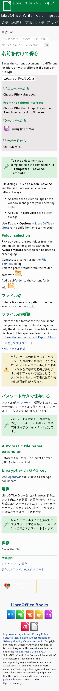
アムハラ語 (35, 22)
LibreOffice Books (29, 604)
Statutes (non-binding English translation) (27, 637)
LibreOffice (11, 15)
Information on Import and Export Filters (29, 337)
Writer (28, 15)
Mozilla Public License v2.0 (30, 651)
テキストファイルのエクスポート (23, 569)
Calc (39, 15)
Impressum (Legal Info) (16, 634)
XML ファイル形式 (13, 349)
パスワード (24, 402)
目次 (5, 31)
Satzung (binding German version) (22, 641)
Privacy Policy (40, 634)
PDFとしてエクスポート (17, 343)
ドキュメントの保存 (14, 564)
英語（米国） (12, 22)
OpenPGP (14, 477)
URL (32, 306)
